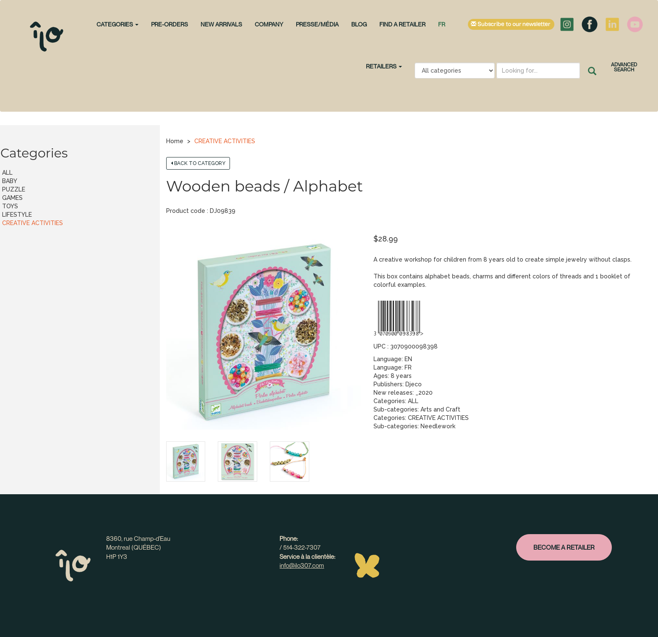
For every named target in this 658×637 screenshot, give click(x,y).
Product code (185, 210)
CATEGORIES (117, 24)
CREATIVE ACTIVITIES (224, 141)
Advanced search (624, 67)
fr (441, 24)
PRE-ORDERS (169, 24)
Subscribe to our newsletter (511, 24)
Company (269, 24)
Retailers (384, 66)
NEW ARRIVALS (221, 24)
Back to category (198, 163)
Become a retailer (564, 547)
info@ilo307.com (301, 565)
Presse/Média (317, 24)
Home (174, 141)
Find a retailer (402, 24)
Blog (359, 24)
